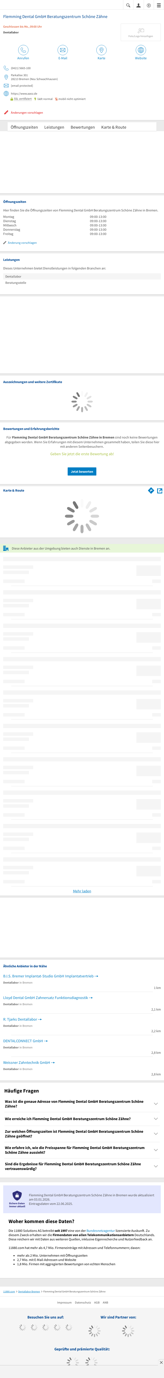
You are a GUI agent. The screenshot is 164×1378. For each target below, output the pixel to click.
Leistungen (54, 127)
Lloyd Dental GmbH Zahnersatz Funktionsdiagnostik (45, 997)
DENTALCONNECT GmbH (23, 1040)
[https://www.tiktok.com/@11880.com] (34, 1328)
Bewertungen (83, 127)
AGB (97, 1302)
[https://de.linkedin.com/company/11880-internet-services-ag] (69, 1328)
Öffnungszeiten (24, 127)
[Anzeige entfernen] (161, 1362)
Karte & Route (113, 127)
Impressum (64, 1302)
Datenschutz (83, 1302)
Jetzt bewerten (82, 471)
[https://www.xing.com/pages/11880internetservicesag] (57, 1328)
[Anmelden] (138, 5)
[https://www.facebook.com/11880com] (22, 1328)
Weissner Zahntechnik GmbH (26, 1062)
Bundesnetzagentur (100, 1230)
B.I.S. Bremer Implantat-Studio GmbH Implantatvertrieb (48, 976)
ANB (105, 1302)
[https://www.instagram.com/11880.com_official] (46, 1328)
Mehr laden (82, 891)
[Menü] (159, 5)
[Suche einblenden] (128, 5)
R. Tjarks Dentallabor (20, 1019)
